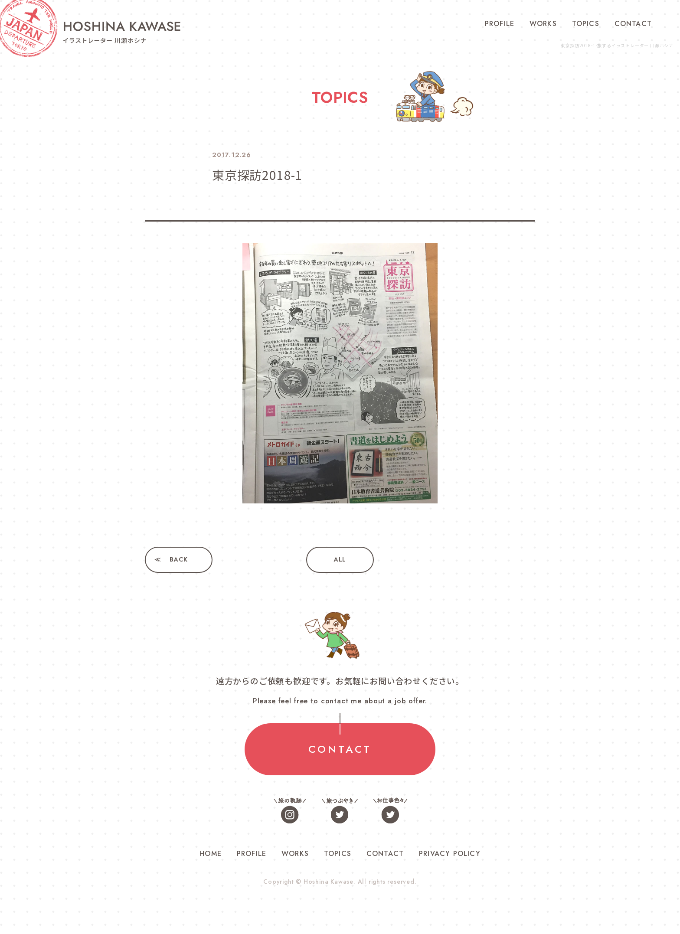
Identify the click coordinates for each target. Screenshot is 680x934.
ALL (340, 559)
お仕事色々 (389, 810)
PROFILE (499, 24)
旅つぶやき (340, 810)
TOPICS (585, 24)
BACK (178, 559)
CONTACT (633, 24)
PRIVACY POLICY (450, 854)
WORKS (543, 24)
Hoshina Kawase (328, 881)
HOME (210, 854)
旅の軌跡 (290, 810)
